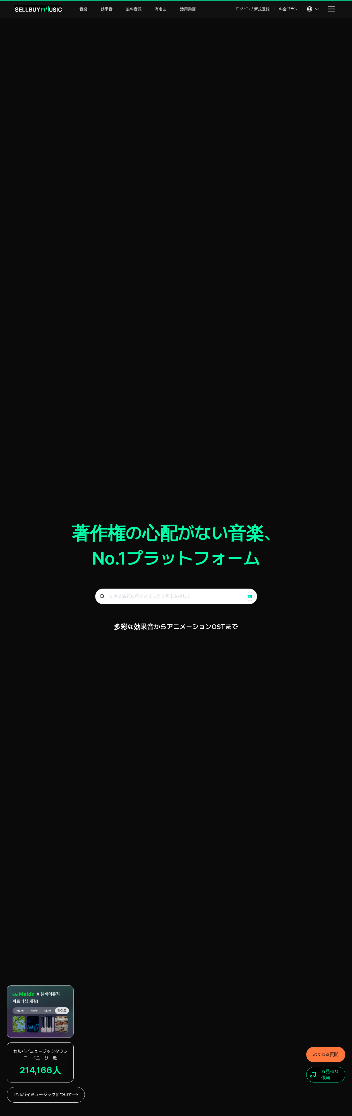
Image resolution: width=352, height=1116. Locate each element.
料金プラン (288, 9)
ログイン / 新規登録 (253, 9)
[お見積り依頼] (325, 1074)
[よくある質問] (325, 1054)
